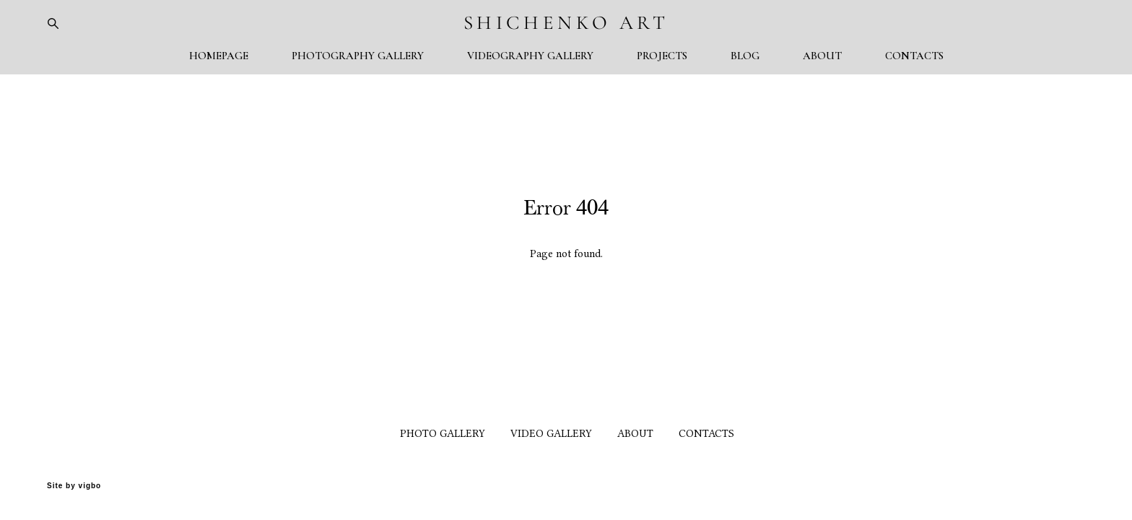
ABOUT (822, 56)
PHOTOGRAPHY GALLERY (358, 56)
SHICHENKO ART (566, 22)
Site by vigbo (74, 486)
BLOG (745, 56)
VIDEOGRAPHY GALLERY (530, 56)
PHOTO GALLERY (442, 434)
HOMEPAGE (218, 56)
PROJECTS (662, 56)
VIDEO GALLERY (551, 434)
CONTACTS (914, 56)
